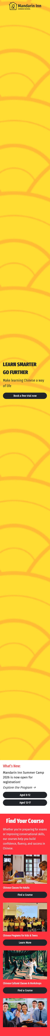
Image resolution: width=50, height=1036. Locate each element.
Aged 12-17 (25, 802)
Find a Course (25, 895)
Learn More (25, 943)
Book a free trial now (25, 395)
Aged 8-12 (25, 795)
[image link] (25, 6)
